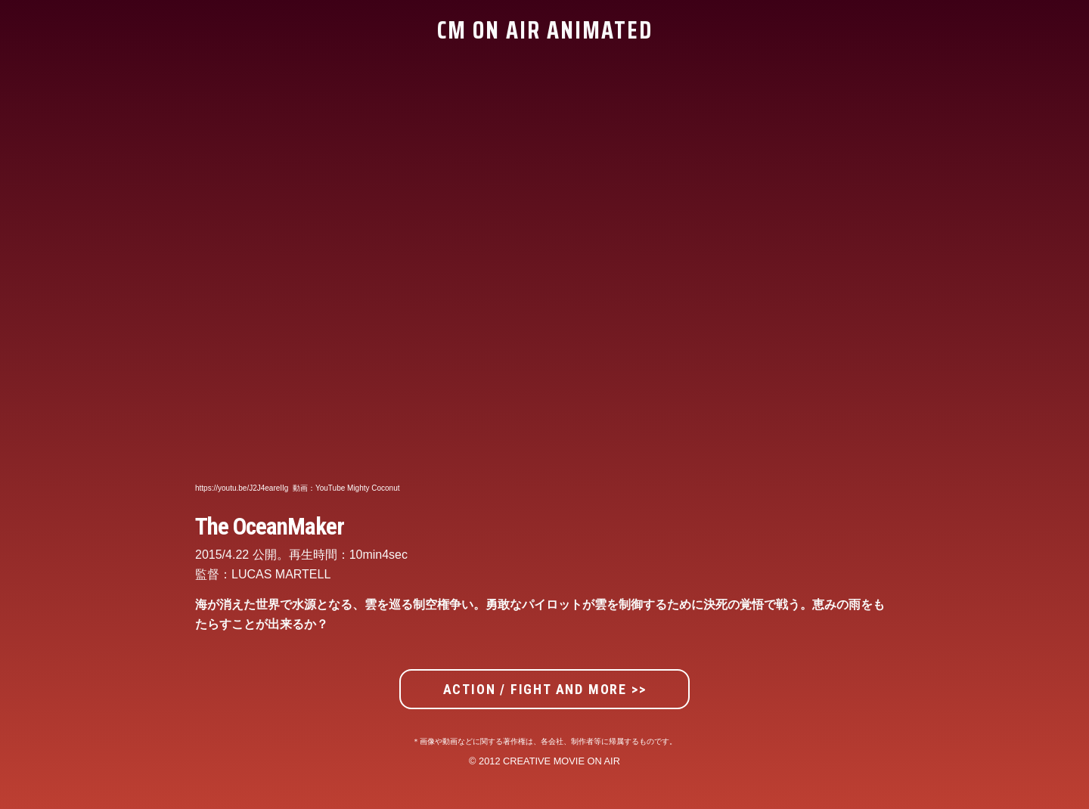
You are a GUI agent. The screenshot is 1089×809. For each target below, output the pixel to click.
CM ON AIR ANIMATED (545, 30)
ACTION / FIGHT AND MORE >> (545, 689)
